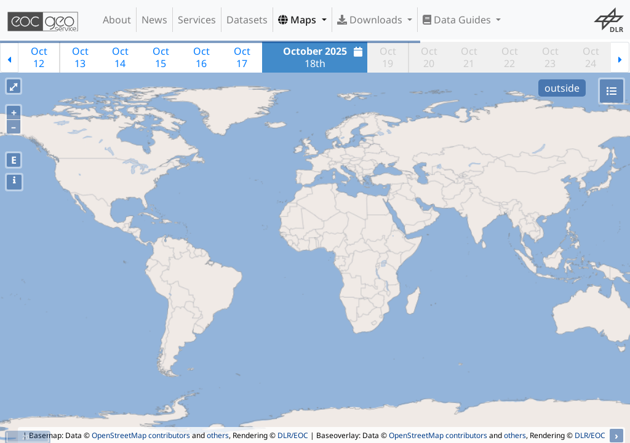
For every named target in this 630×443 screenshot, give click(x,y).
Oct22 (509, 57)
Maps (298, 19)
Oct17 (242, 57)
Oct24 (591, 57)
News (154, 19)
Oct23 (550, 57)
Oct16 (201, 57)
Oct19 (388, 57)
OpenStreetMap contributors (141, 435)
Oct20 (429, 57)
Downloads (371, 19)
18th (324, 57)
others (218, 435)
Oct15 (161, 57)
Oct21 (469, 57)
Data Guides (458, 19)
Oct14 (120, 57)
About (117, 19)
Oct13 (80, 57)
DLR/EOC (292, 435)
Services (197, 19)
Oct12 (39, 57)
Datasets (247, 19)
